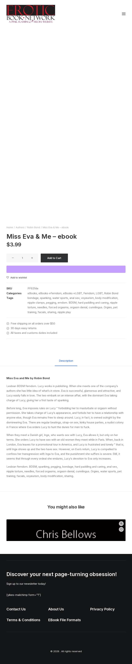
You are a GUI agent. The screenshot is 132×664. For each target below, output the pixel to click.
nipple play (64, 312)
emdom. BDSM (67, 302)
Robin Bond (33, 227)
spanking (45, 298)
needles (42, 307)
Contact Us (16, 609)
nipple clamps (36, 302)
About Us (56, 609)
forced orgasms (59, 307)
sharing (51, 312)
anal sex (75, 298)
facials (42, 312)
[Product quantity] (22, 258)
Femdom (88, 293)
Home (9, 227)
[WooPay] (66, 269)
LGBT (99, 293)
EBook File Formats (64, 620)
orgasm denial (78, 307)
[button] (123, 14)
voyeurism (87, 298)
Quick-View (121, 523)
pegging (51, 302)
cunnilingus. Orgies (100, 307)
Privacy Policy (102, 609)
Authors (20, 227)
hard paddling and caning (93, 302)
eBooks (32, 293)
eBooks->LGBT (72, 293)
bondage (33, 298)
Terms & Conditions (23, 620)
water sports (60, 298)
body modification (106, 298)
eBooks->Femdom (50, 293)
